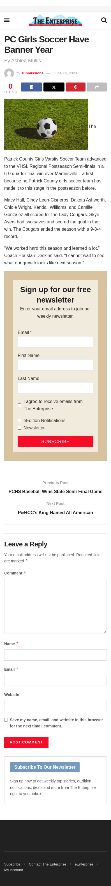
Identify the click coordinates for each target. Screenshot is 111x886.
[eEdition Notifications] (19, 420)
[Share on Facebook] (31, 87)
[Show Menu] (7, 20)
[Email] (55, 341)
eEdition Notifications (44, 420)
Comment (15, 573)
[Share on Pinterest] (76, 87)
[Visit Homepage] (55, 20)
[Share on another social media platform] (97, 87)
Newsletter (34, 427)
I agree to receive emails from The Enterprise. (53, 405)
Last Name (28, 378)
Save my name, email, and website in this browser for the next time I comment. (56, 723)
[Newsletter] (19, 428)
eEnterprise (84, 864)
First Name (29, 355)
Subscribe (12, 864)
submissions (32, 73)
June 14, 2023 (65, 73)
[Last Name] (55, 387)
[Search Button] (104, 20)
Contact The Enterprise (47, 864)
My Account (13, 870)
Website (11, 694)
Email (23, 332)
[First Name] (55, 364)
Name (11, 644)
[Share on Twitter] (53, 87)
